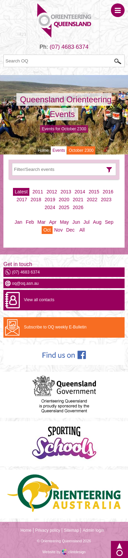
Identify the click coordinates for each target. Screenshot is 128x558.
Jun (76, 222)
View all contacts (39, 299)
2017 (21, 199)
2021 (78, 199)
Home (43, 150)
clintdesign (77, 552)
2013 (65, 191)
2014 (80, 191)
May (64, 222)
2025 (64, 207)
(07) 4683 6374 (69, 47)
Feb (30, 222)
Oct (47, 230)
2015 (94, 191)
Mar (42, 222)
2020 (64, 199)
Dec (70, 230)
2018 (36, 199)
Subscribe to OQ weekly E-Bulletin (55, 327)
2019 (50, 199)
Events (59, 150)
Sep (109, 222)
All (82, 230)
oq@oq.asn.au (25, 283)
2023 (106, 199)
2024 (50, 207)
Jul (86, 222)
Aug (97, 222)
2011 (37, 191)
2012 (51, 191)
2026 (78, 207)
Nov (58, 230)
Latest (21, 191)
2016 (108, 191)
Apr (53, 222)
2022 (92, 199)
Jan (19, 222)
